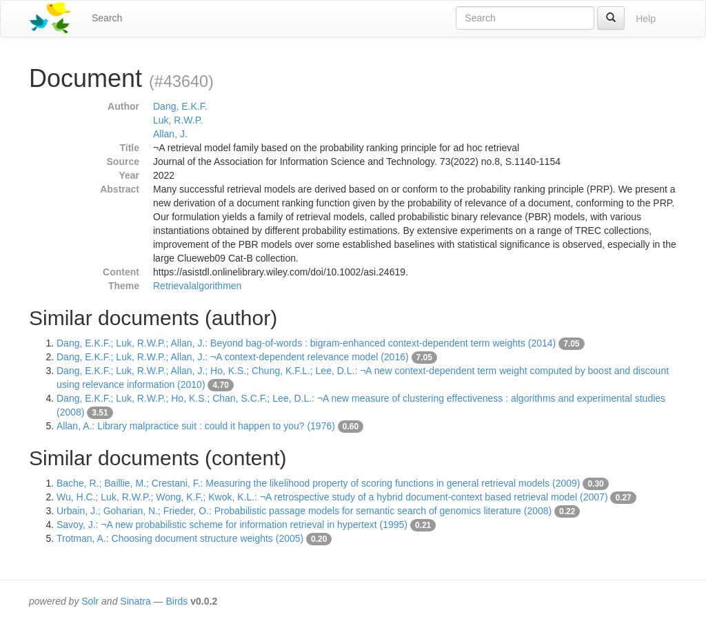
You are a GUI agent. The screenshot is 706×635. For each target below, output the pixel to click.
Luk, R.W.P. (178, 120)
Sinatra (135, 601)
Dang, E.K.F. (180, 106)
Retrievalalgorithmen (197, 285)
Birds (176, 601)
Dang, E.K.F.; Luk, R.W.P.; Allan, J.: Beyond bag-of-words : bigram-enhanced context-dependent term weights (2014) (306, 343)
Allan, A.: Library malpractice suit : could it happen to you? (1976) (196, 425)
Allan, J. (170, 133)
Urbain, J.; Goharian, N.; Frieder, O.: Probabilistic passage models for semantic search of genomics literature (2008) (304, 510)
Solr (90, 601)
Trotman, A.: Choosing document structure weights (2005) (180, 538)
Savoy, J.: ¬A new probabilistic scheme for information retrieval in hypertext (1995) (232, 524)
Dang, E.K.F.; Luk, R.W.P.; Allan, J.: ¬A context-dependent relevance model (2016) (233, 356)
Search (107, 17)
